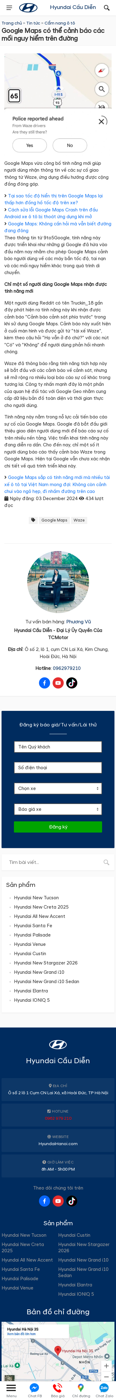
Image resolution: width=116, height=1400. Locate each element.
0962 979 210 (58, 1118)
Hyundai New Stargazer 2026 (46, 963)
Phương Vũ (78, 622)
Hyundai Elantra (31, 991)
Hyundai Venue (30, 944)
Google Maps (54, 520)
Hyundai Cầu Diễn (73, 7)
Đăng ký (58, 827)
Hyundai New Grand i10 (39, 972)
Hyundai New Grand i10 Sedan (46, 982)
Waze (79, 520)
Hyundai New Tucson (36, 898)
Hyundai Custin (30, 954)
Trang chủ (12, 23)
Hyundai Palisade (32, 935)
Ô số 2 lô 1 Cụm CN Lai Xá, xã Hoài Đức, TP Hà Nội (58, 1092)
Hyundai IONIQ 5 (32, 1000)
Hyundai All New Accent (39, 916)
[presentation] (9, 8)
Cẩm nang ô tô (60, 23)
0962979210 (67, 668)
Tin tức (33, 23)
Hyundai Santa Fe (33, 926)
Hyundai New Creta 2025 (41, 907)
